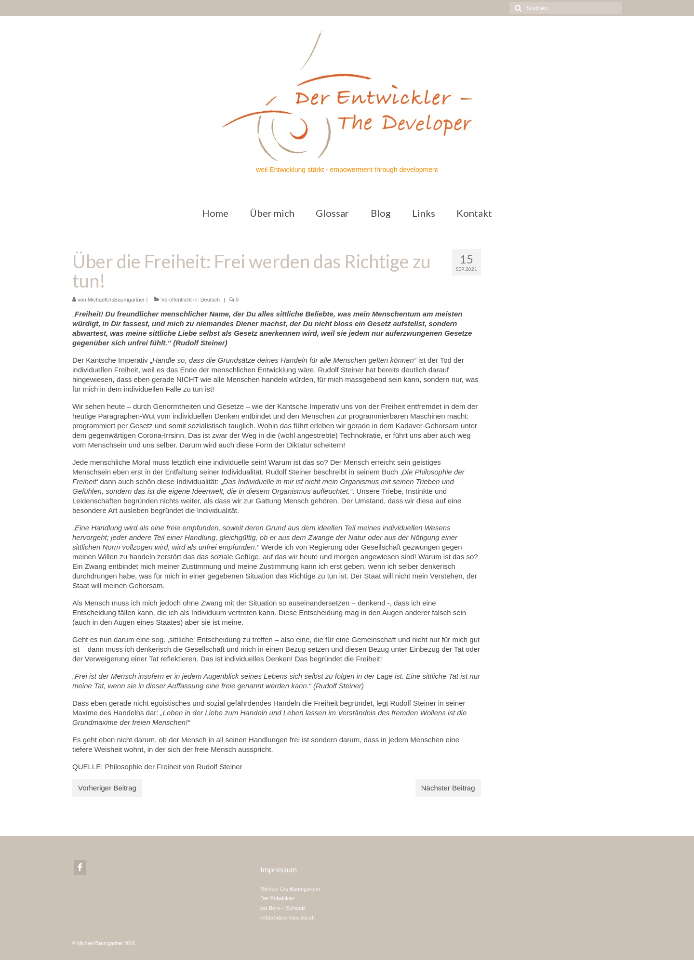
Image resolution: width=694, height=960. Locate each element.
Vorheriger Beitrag (107, 788)
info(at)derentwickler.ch (287, 918)
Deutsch (210, 299)
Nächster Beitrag (448, 788)
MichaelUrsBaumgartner (116, 299)
